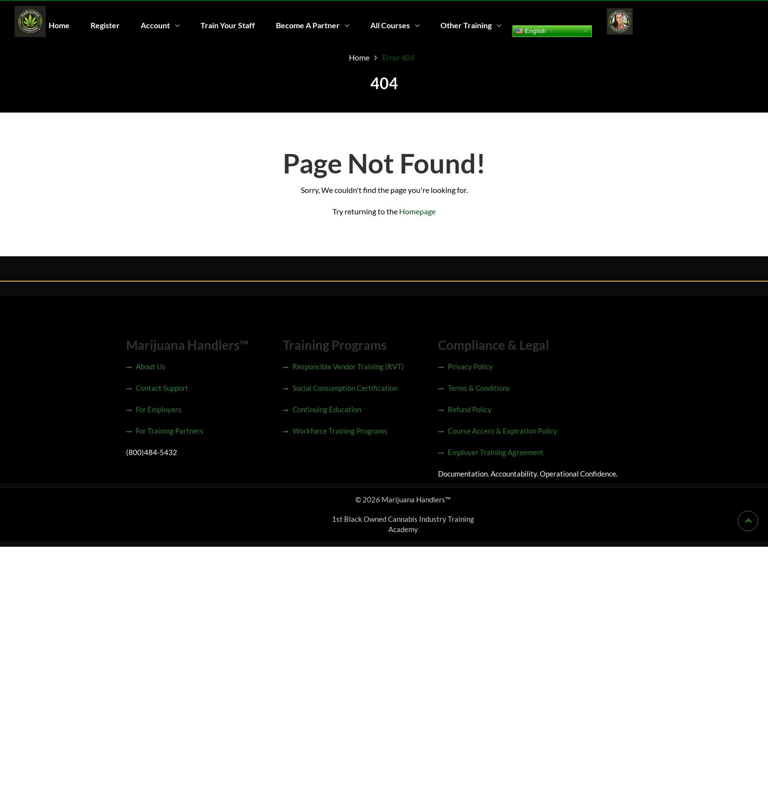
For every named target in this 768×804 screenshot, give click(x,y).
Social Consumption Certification (345, 387)
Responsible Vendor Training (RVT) (348, 366)
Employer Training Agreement (496, 452)
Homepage (417, 211)
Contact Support (162, 387)
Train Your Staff (225, 25)
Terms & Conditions (479, 387)
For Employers (159, 409)
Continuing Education (327, 409)
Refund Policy (470, 409)
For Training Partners (169, 430)
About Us (150, 366)
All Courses (386, 25)
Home (58, 25)
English (526, 31)
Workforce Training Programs (340, 430)
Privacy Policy (470, 366)
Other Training (462, 25)
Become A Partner (305, 25)
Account (153, 25)
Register (104, 25)
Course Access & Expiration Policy (502, 430)
